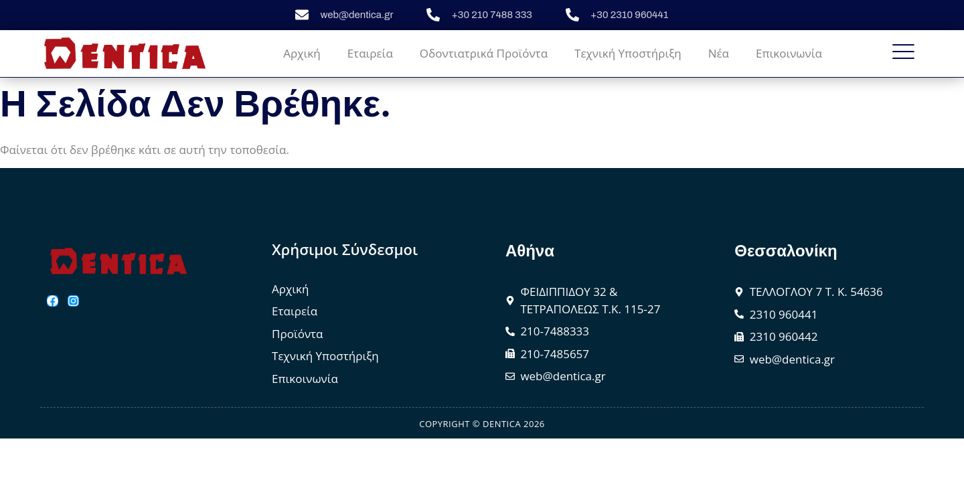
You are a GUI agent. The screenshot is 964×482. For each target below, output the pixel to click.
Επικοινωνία (789, 53)
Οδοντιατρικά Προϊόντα (484, 53)
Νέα (718, 53)
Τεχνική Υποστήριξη (627, 53)
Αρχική (301, 53)
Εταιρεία (370, 53)
